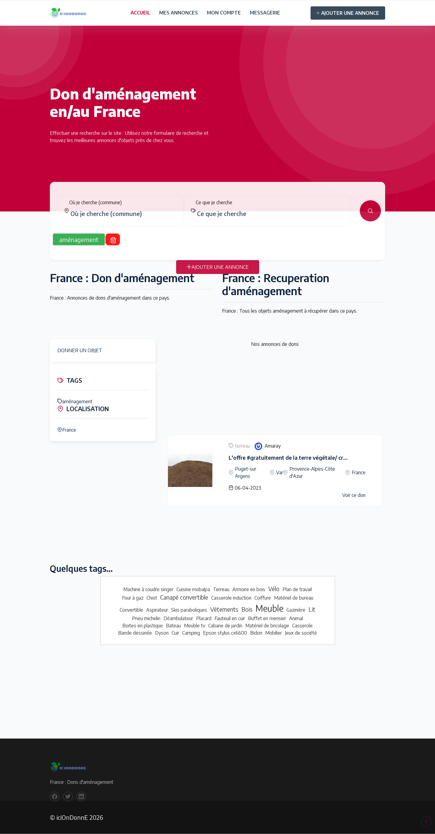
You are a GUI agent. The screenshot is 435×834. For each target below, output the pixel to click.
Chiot (152, 598)
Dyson (162, 633)
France (66, 430)
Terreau (221, 589)
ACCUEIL (140, 13)
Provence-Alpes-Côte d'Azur (312, 472)
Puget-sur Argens (245, 472)
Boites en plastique (142, 626)
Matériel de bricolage (267, 626)
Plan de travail (297, 589)
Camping (191, 633)
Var (279, 472)
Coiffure (262, 598)
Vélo (273, 588)
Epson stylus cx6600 (225, 633)
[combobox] (123, 219)
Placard (203, 618)
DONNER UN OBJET (79, 350)
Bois (247, 609)
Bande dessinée (135, 633)
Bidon (256, 633)
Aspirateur (157, 610)
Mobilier (273, 633)
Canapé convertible (184, 597)
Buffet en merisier (267, 618)
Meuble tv (194, 626)
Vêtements (224, 609)
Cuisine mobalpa (193, 589)
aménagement (74, 401)
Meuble (269, 608)
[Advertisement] (275, 392)
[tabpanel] (217, 216)
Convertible (131, 610)
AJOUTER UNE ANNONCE (348, 13)
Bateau (173, 626)
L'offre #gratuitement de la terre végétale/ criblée (292, 457)
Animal (296, 618)
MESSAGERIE (265, 13)
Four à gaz (132, 598)
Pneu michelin (146, 618)
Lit (311, 609)
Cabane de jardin (225, 626)
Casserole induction (231, 598)
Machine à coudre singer (148, 589)
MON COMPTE (224, 13)
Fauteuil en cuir (229, 618)
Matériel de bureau (293, 598)
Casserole (302, 626)
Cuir (175, 633)
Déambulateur (178, 618)
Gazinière (295, 610)
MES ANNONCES (178, 13)
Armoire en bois (248, 589)
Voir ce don (354, 495)
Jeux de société (301, 633)
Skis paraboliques (189, 610)
